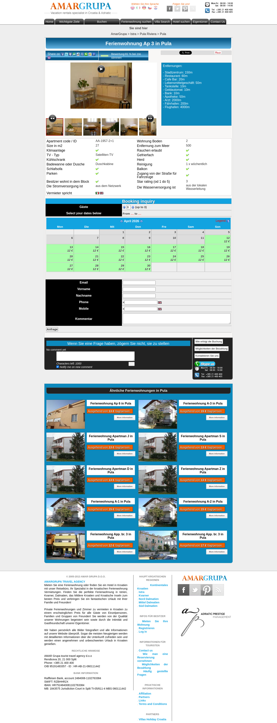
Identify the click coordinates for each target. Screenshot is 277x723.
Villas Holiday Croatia (152, 719)
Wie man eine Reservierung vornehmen (152, 657)
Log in (143, 631)
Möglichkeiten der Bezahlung (211, 348)
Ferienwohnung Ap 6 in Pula (110, 403)
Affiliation (145, 693)
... (132, 213)
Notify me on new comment (74, 367)
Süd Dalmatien (148, 605)
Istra (141, 592)
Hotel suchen (181, 21)
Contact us (146, 650)
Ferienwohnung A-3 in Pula (202, 403)
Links (142, 700)
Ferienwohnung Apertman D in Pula (111, 470)
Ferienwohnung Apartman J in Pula (111, 437)
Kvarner (144, 595)
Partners (144, 697)
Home (49, 21)
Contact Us (218, 21)
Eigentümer (200, 21)
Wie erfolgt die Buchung (208, 341)
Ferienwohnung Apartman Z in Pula (203, 470)
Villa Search (162, 21)
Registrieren (146, 628)
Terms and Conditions (153, 703)
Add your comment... (95, 356)
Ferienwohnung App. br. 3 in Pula (110, 536)
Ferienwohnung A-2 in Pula (202, 501)
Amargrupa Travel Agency (64, 581)
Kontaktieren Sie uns (207, 355)
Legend (222, 220)
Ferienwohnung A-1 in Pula (110, 501)
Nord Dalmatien (149, 598)
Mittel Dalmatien (149, 602)
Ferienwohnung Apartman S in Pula (203, 437)
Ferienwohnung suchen (136, 21)
